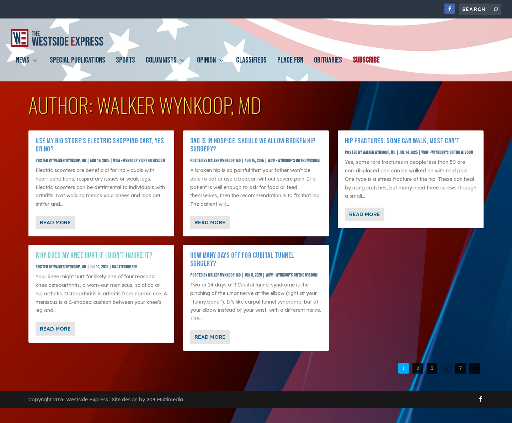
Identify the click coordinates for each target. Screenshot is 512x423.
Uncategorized (124, 267)
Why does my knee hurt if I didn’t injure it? (94, 255)
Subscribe (366, 66)
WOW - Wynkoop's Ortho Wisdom (139, 161)
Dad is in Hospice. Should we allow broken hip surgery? (253, 145)
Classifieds (251, 66)
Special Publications (77, 66)
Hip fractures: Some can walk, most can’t (402, 140)
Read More (55, 222)
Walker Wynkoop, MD (69, 161)
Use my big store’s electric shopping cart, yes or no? (100, 145)
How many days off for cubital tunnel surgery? (242, 259)
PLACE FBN (290, 66)
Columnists (161, 66)
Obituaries (328, 66)
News (23, 66)
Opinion (206, 66)
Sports (125, 66)
